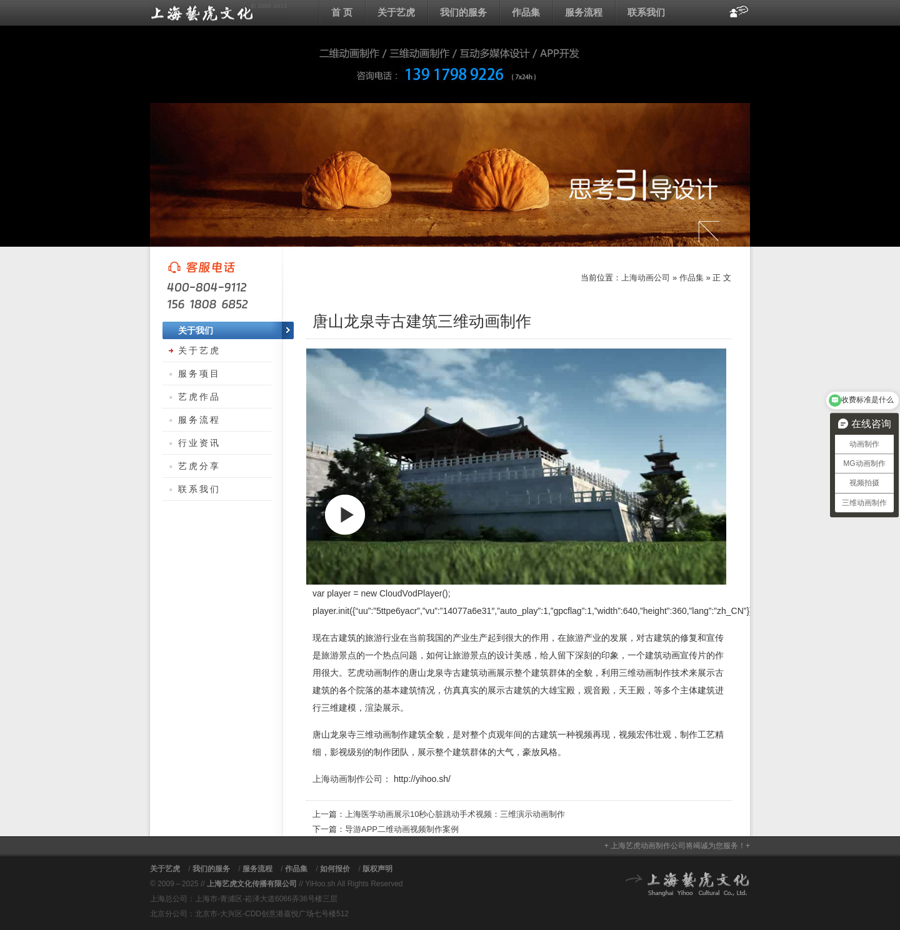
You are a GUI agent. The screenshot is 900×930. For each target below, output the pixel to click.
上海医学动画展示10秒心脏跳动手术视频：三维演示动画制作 (455, 814)
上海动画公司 (219, 12)
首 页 (341, 12)
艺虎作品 (199, 397)
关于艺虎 (396, 12)
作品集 (526, 12)
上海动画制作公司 (347, 779)
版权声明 (377, 868)
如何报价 (335, 868)
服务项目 (199, 373)
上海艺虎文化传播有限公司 (252, 883)
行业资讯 (199, 443)
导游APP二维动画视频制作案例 (402, 829)
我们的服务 (463, 12)
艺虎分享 (199, 466)
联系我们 (646, 12)
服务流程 (583, 12)
